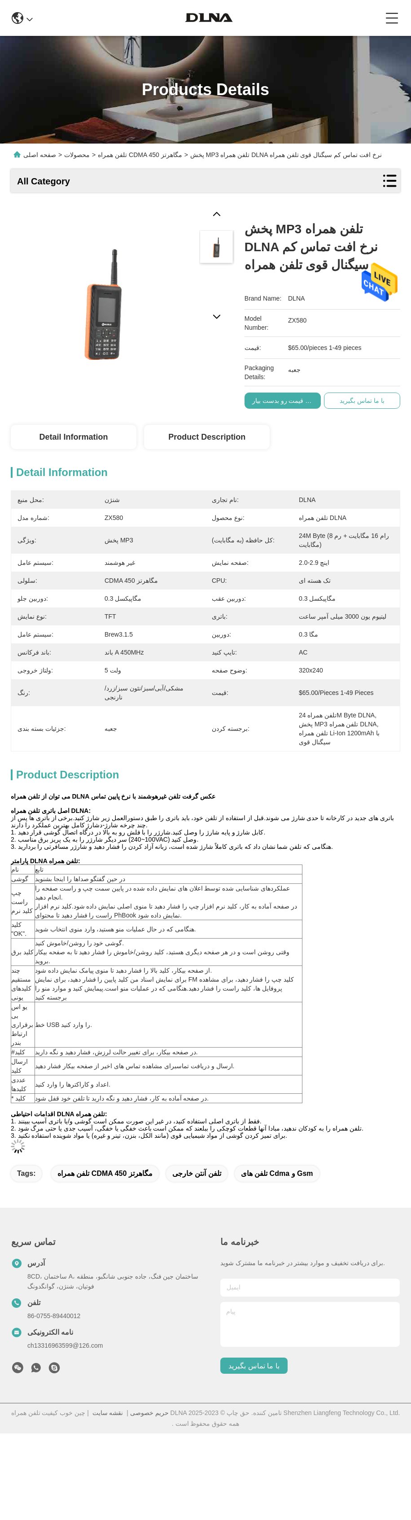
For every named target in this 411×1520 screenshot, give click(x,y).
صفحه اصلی (39, 154)
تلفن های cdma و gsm (277, 1173)
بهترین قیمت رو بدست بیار (295, 400)
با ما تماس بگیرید (253, 1366)
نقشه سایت (107, 1412)
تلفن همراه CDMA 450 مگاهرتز (105, 1173)
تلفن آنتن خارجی (196, 1173)
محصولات (77, 154)
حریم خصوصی (149, 1412)
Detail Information (73, 436)
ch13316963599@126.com (65, 1345)
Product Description (206, 436)
